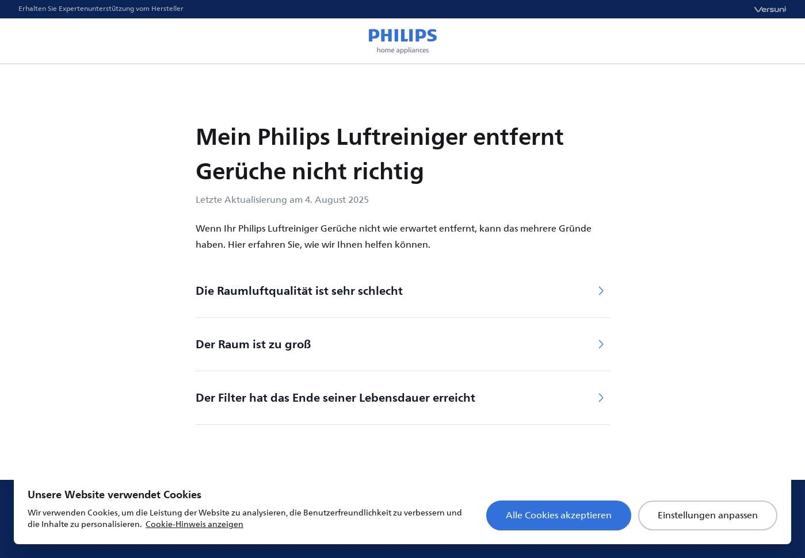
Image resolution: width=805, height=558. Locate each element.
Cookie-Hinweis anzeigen (194, 524)
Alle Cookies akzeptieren (559, 515)
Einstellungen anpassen (708, 515)
